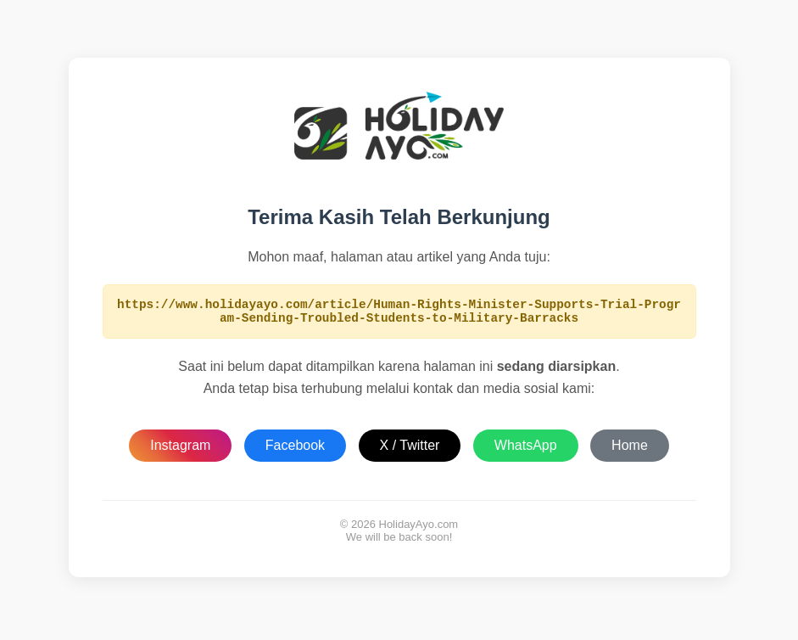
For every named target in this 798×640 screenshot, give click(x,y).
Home (629, 450)
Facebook (295, 450)
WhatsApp (525, 450)
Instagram (180, 450)
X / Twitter (410, 450)
